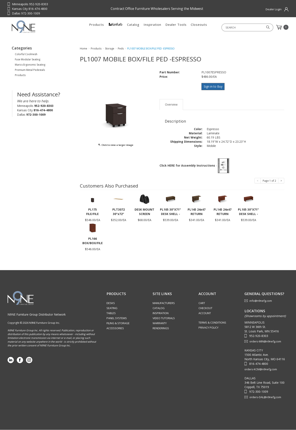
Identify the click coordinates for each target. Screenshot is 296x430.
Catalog (133, 27)
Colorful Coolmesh (26, 55)
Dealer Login (274, 9)
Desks (110, 303)
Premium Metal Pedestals (30, 71)
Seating (111, 308)
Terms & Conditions (212, 323)
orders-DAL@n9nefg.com (265, 397)
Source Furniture (38, 27)
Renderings (161, 328)
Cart (202, 303)
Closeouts (199, 27)
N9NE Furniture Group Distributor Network (37, 315)
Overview (171, 105)
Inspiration (152, 27)
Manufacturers (164, 303)
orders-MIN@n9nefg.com (265, 341)
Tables (111, 313)
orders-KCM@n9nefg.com (260, 369)
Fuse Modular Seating (27, 60)
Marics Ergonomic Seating (30, 66)
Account (205, 313)
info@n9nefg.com (260, 301)
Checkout (205, 308)
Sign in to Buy (213, 87)
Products (96, 27)
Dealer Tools (176, 27)
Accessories (115, 328)
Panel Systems (116, 318)
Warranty (160, 323)
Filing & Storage (118, 323)
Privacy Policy (208, 328)
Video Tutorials (164, 318)
